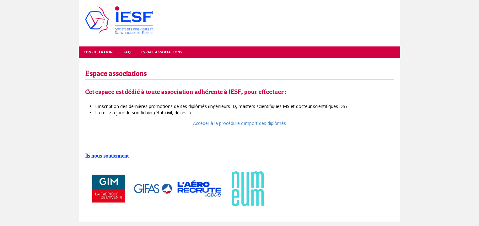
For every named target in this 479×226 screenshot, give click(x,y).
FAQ (127, 52)
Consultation (98, 52)
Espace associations (161, 52)
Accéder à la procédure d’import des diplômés (239, 123)
